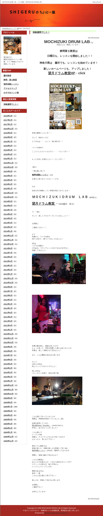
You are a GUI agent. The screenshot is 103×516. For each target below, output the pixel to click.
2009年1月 (8, 432)
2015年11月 (9, 163)
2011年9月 (8, 313)
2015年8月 (8, 171)
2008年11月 (9, 441)
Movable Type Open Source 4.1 (56, 513)
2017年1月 (8, 124)
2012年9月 (8, 287)
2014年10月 (9, 197)
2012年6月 (8, 295)
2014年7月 (8, 210)
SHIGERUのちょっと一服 (10, 28)
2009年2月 (8, 428)
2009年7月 (8, 407)
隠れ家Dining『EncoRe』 (41, 425)
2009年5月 (8, 415)
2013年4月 (8, 261)
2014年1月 (8, 231)
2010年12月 (9, 334)
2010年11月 (9, 338)
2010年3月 (8, 372)
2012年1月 (8, 308)
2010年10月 (9, 343)
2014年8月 (8, 206)
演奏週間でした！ (41, 32)
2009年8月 (8, 402)
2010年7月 (8, 355)
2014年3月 (8, 223)
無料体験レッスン (38, 450)
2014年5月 (8, 218)
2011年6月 (8, 317)
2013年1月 (8, 274)
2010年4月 (8, 368)
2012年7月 (8, 291)
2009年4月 (8, 420)
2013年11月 (9, 240)
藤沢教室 (7, 76)
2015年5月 (8, 180)
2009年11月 (9, 390)
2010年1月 (8, 381)
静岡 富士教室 (10, 80)
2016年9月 (8, 133)
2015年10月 (9, 167)
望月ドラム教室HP (61, 73)
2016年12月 (9, 129)
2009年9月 (8, 398)
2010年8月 (8, 351)
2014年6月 (8, 214)
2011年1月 (8, 330)
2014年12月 (9, 193)
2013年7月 (8, 253)
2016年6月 (8, 146)
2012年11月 (9, 278)
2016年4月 (8, 154)
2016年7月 (8, 142)
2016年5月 (8, 150)
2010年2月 (8, 377)
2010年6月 (8, 360)
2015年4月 (8, 184)
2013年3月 (8, 266)
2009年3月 (8, 424)
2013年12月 (9, 236)
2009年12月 (9, 385)
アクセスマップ (10, 88)
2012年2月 (8, 304)
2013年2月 (8, 270)
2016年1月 (8, 159)
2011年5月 (8, 321)
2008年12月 (9, 437)
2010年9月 (8, 347)
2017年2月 (8, 120)
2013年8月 (8, 248)
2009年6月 (8, 411)
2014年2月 (8, 227)
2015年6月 (8, 176)
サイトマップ (97, 2)
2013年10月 (9, 244)
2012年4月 (8, 300)
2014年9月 (8, 201)
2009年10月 (9, 394)
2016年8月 (8, 137)
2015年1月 (8, 189)
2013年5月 (8, 257)
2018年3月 (8, 116)
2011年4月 (8, 325)
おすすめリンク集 (11, 93)
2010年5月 (8, 364)
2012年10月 (9, 283)
